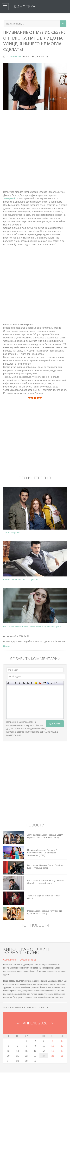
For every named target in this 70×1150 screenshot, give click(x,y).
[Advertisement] (35, 148)
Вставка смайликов (36, 683)
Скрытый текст (44, 683)
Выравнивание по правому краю (31, 683)
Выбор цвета (40, 683)
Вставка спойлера (55, 683)
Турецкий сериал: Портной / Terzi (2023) (43, 897)
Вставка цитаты (48, 683)
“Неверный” (9, 198)
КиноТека (24, 6)
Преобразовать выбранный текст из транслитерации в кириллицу (52, 683)
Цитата (7, 646)
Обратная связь (28, 959)
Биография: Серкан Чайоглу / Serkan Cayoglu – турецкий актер (45, 881)
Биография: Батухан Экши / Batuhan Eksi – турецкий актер (45, 866)
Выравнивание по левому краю (24, 683)
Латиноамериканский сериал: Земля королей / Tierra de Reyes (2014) (45, 836)
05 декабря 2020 (14, 56)
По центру (28, 683)
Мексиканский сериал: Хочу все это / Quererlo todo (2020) (45, 912)
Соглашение (9, 959)
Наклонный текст (12, 683)
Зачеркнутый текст (19, 683)
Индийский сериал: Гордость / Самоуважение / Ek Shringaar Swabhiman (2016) (42, 853)
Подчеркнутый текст (16, 683)
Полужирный (8, 683)
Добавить (55, 723)
